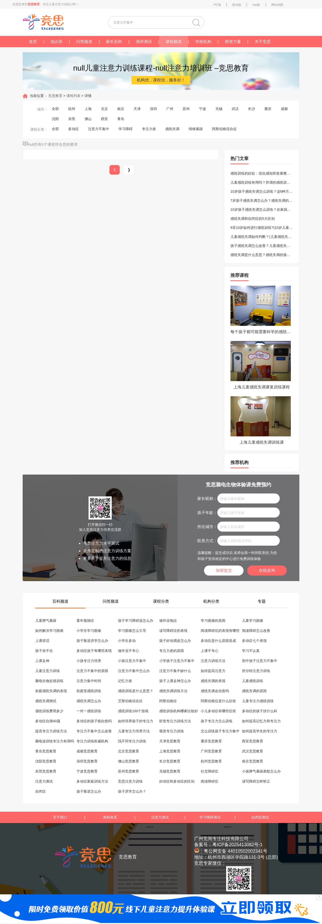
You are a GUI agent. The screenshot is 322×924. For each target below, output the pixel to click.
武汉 (235, 109)
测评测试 (144, 41)
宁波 (202, 109)
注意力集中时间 (88, 681)
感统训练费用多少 (49, 711)
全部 (55, 109)
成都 (284, 109)
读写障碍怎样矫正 (256, 781)
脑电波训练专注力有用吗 (54, 741)
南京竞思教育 (252, 761)
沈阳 (55, 119)
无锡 (218, 109)
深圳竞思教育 (87, 761)
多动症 (73, 129)
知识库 (57, 41)
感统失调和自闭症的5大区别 (252, 219)
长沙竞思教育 (169, 761)
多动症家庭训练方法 (92, 781)
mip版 (256, 5)
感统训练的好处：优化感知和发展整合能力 (263, 173)
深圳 (153, 109)
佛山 (88, 119)
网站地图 (277, 5)
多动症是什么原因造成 (218, 641)
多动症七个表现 (254, 641)
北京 (104, 109)
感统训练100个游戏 (133, 711)
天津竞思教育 (169, 741)
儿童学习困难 (252, 621)
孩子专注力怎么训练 (216, 721)
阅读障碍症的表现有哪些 (220, 631)
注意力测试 (44, 781)
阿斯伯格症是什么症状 (218, 701)
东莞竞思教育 (45, 771)
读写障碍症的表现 (173, 631)
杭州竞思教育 (211, 761)
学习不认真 (251, 651)
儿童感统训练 (252, 681)
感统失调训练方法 (173, 691)
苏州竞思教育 (128, 771)
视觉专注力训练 (171, 731)
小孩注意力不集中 (132, 661)
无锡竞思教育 (169, 771)
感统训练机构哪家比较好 (178, 711)
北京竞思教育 (128, 751)
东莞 (71, 119)
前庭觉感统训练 (88, 691)
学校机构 (203, 41)
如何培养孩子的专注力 (135, 721)
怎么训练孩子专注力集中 (220, 731)
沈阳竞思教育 (45, 761)
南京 (120, 109)
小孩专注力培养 (88, 661)
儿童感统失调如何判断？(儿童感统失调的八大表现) (270, 237)
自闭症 (40, 791)
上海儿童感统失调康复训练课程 (261, 387)
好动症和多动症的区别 (176, 781)
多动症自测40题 (47, 721)
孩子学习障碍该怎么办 (135, 621)
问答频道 (84, 41)
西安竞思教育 (252, 741)
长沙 (251, 109)
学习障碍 (125, 129)
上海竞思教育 (169, 751)
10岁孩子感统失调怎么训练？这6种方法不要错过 (268, 191)
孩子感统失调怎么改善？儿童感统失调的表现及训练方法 (274, 246)
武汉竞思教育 (252, 751)
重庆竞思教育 (211, 741)
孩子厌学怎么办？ (132, 791)
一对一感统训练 (88, 711)
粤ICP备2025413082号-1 (237, 844)
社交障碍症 (209, 771)
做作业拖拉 (168, 621)
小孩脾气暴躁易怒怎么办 (261, 771)
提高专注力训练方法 (51, 731)
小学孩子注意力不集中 (176, 661)
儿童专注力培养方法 (134, 731)
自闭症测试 (260, 817)
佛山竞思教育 (128, 761)
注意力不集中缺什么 (175, 671)
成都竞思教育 (87, 751)
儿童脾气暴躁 (45, 621)
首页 (33, 41)
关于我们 (60, 817)
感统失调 (172, 129)
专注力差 (149, 129)
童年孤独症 (85, 621)
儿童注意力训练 (47, 671)
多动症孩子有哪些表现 (94, 651)
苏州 (186, 109)
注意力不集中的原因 (92, 671)
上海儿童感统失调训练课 (261, 442)
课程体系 (110, 817)
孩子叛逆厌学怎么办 (92, 641)
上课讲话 (42, 641)
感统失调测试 (45, 701)
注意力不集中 (98, 129)
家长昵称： (207, 498)
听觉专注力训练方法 (175, 721)
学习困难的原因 (213, 621)
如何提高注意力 (213, 671)
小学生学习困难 (88, 631)
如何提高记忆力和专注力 (261, 721)
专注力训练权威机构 (92, 741)
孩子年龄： (207, 512)
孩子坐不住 (44, 651)
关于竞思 (263, 41)
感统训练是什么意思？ (135, 691)
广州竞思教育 (211, 751)
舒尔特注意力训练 (256, 671)
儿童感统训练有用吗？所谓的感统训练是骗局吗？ (269, 182)
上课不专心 (209, 651)
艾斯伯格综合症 (130, 701)
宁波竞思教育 (87, 771)
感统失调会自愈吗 (215, 691)
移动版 (236, 5)
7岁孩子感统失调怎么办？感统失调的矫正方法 (266, 200)
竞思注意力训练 (130, 781)
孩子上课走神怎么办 (175, 681)
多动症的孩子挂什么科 (259, 711)
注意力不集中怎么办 (134, 671)
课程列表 (74, 96)
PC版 (217, 5)
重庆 (267, 109)
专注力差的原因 (171, 651)
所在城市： (207, 527)
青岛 (120, 119)
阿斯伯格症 (168, 701)
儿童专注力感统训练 (258, 701)
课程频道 (174, 41)
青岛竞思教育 (45, 751)
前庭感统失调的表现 (51, 691)
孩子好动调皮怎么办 (175, 641)
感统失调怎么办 (88, 701)
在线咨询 (267, 570)
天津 (137, 109)
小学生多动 (127, 641)
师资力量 (233, 41)
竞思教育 (54, 96)
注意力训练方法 (213, 661)
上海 (88, 109)
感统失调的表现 (213, 681)
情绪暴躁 (196, 129)
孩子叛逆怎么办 (88, 791)
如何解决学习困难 (49, 631)
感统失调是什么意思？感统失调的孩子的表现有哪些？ (272, 255)
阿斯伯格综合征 (224, 129)
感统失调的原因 (254, 691)
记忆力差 (125, 681)
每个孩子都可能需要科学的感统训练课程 (261, 332)
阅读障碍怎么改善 (256, 631)
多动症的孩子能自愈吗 (94, 721)
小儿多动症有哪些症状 (218, 711)
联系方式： (207, 541)
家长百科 (114, 41)
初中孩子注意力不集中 (259, 661)
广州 (169, 109)
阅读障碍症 (209, 781)
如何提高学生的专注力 (259, 731)
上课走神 (42, 661)
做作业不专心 (128, 651)
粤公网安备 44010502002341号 (235, 851)
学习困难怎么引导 (132, 631)
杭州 (71, 109)
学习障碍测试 (210, 817)
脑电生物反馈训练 (49, 681)
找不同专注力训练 (132, 741)
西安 (104, 119)
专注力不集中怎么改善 (94, 731)
